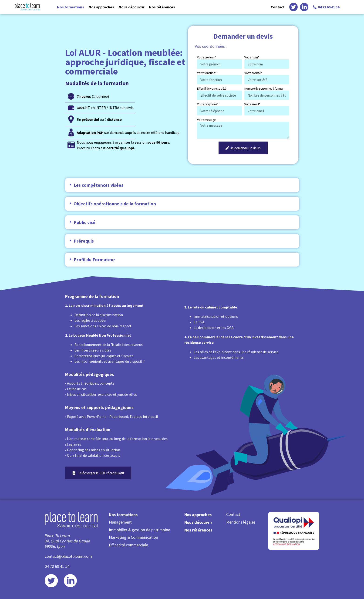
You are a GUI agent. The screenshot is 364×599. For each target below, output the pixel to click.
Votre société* (253, 73)
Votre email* (252, 104)
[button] (182, 185)
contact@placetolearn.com (68, 556)
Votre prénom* (206, 57)
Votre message (206, 120)
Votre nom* (251, 57)
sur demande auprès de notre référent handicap (128, 132)
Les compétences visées (98, 185)
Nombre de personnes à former (263, 89)
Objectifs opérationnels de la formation (115, 203)
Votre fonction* (206, 73)
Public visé (84, 222)
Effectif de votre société (211, 89)
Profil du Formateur (94, 259)
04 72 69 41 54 (57, 566)
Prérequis (84, 241)
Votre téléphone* (207, 104)
